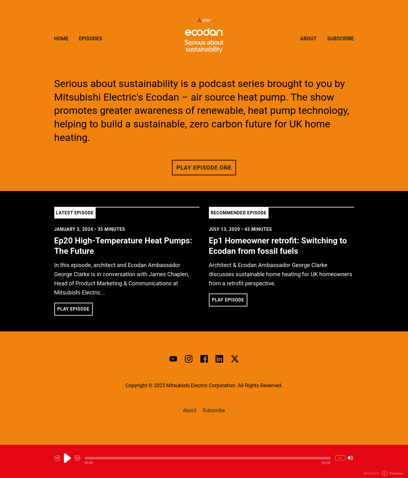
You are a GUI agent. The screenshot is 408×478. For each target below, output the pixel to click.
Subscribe (340, 39)
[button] (208, 458)
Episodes (90, 39)
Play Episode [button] (73, 309)
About (308, 39)
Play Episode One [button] (203, 167)
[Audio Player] (204, 461)
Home (61, 39)
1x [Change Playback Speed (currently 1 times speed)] (339, 457)
